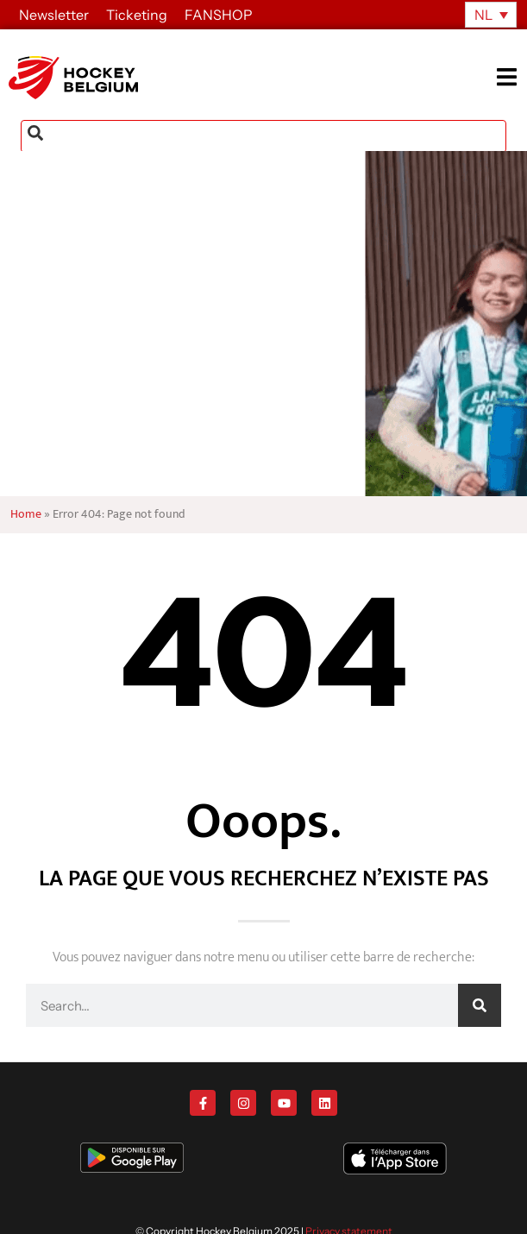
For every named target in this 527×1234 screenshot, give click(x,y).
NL (483, 14)
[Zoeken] (479, 1005)
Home (25, 514)
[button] (512, 77)
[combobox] (263, 136)
